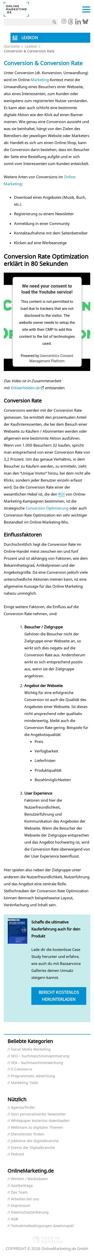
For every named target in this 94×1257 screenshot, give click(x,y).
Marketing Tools (24, 1083)
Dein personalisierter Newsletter (38, 1114)
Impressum (20, 1206)
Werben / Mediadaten (29, 1179)
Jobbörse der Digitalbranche (35, 1141)
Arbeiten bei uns (25, 1199)
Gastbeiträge (22, 1186)
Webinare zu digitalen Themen (37, 1127)
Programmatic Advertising (33, 1076)
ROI (61, 494)
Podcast (17, 1154)
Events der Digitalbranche (33, 1148)
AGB (14, 1219)
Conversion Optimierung (47, 508)
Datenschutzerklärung (30, 1212)
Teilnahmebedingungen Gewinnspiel (42, 1226)
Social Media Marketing (31, 1049)
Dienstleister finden (27, 1134)
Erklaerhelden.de (25, 387)
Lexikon (31, 46)
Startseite (12, 46)
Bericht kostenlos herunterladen (59, 996)
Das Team (19, 1192)
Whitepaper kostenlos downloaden (40, 1121)
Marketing (40, 79)
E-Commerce (21, 1069)
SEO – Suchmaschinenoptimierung (40, 1056)
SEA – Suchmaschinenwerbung (37, 1063)
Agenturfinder (23, 1107)
